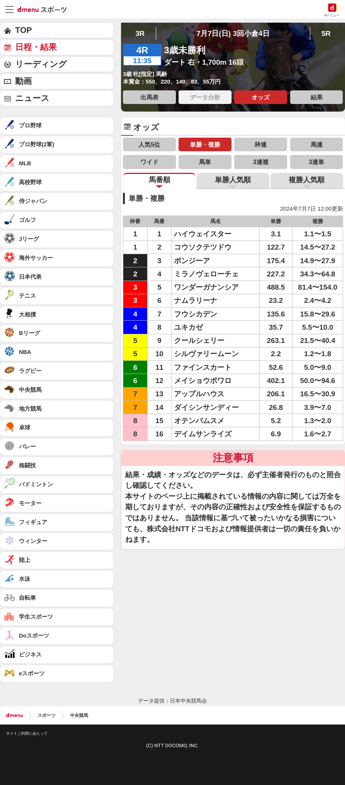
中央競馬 (79, 715)
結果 (317, 97)
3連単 (316, 161)
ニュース (32, 98)
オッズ (261, 97)
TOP (23, 30)
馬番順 (159, 180)
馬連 (317, 144)
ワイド (149, 161)
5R (326, 33)
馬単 (205, 161)
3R (140, 33)
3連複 (261, 161)
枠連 (261, 144)
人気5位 (149, 144)
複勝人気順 (307, 180)
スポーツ (46, 715)
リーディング (41, 64)
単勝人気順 (233, 180)
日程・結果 (36, 47)
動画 (23, 81)
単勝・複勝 (205, 144)
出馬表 (149, 97)
